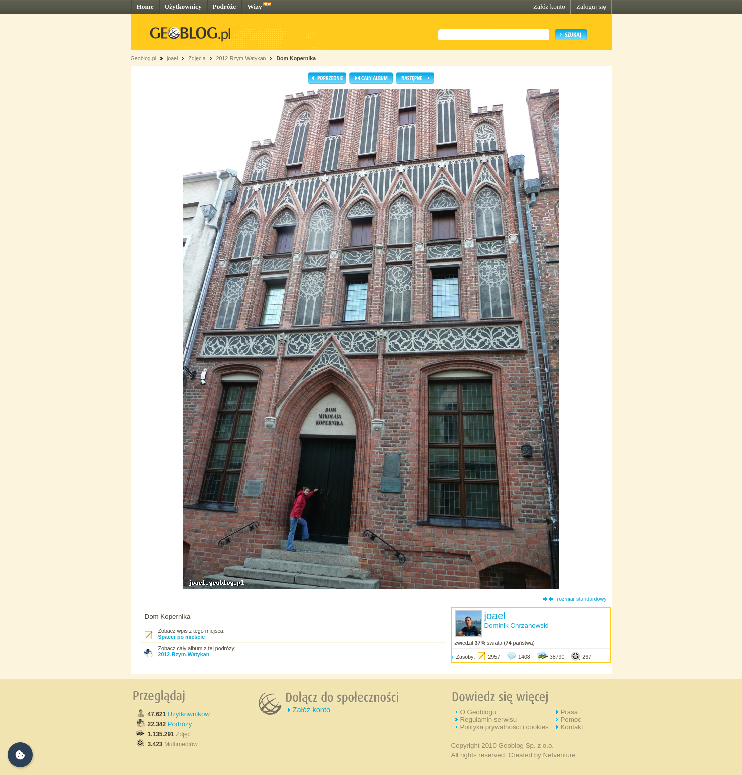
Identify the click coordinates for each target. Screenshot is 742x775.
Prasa (569, 712)
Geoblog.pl (144, 58)
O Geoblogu (478, 712)
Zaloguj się (591, 6)
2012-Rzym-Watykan (241, 58)
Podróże (224, 6)
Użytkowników (189, 714)
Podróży (180, 724)
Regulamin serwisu (488, 719)
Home (145, 6)
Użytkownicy (183, 6)
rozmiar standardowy (582, 599)
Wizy (254, 6)
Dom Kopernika (296, 58)
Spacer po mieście (181, 637)
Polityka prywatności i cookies (504, 727)
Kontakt (571, 727)
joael (172, 58)
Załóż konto (549, 6)
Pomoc (570, 719)
